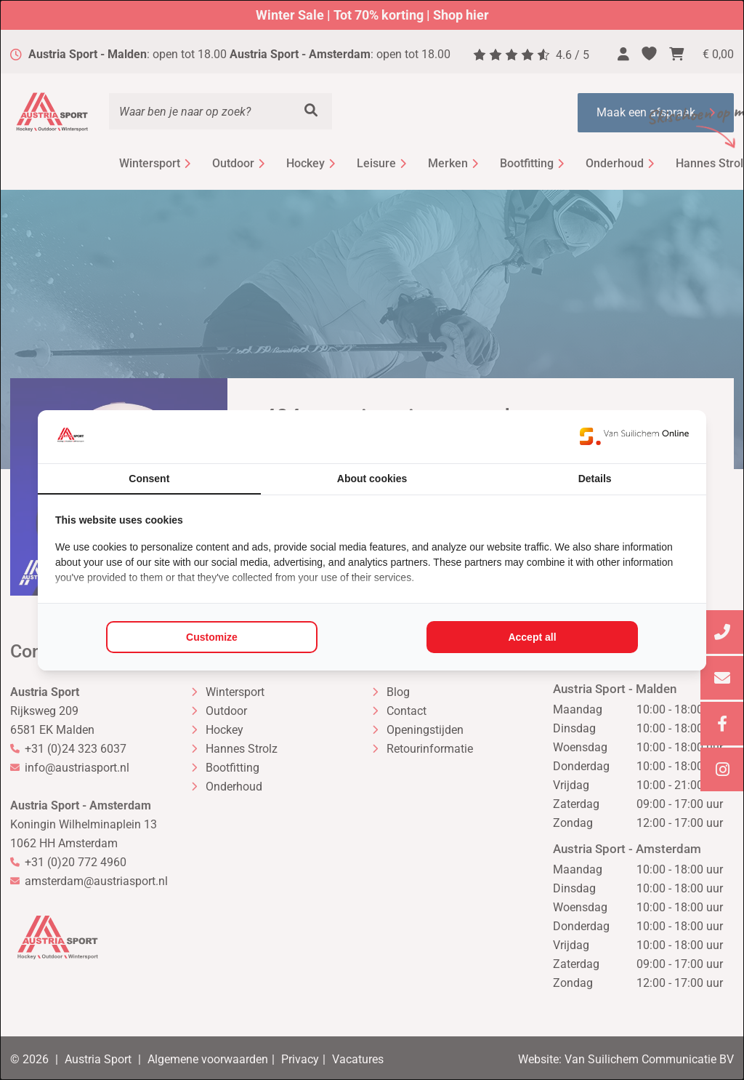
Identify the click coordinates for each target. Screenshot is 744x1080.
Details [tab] (595, 478)
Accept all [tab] (532, 637)
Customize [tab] (212, 637)
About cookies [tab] (372, 478)
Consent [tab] (149, 478)
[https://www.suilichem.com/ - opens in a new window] (634, 436)
